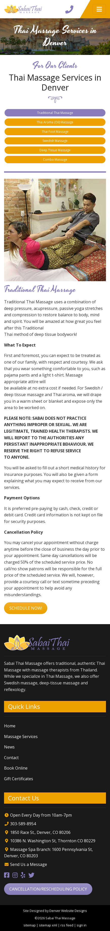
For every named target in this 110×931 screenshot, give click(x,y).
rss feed (66, 925)
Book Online (16, 768)
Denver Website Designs (68, 910)
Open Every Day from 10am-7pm (41, 815)
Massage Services (21, 736)
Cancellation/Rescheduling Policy (48, 889)
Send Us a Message (28, 864)
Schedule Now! (25, 608)
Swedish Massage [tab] (55, 141)
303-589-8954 (23, 824)
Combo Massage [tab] (55, 159)
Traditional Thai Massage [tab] (55, 113)
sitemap (30, 925)
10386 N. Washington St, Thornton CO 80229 (52, 841)
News (9, 747)
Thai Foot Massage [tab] (55, 131)
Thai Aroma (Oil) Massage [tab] (55, 122)
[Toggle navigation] (99, 9)
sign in (81, 925)
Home (9, 726)
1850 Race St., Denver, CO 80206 (40, 832)
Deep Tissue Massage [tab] (55, 150)
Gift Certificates (18, 779)
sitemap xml (48, 925)
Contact (11, 757)
